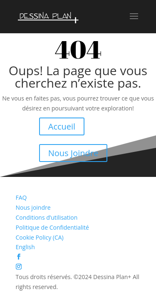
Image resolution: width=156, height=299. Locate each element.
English (25, 247)
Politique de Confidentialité (52, 227)
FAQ (21, 197)
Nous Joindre (73, 153)
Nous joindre (33, 207)
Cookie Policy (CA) (40, 237)
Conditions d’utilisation (47, 217)
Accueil (61, 126)
